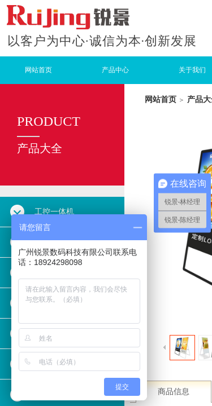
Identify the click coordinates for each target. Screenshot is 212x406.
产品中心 (115, 70)
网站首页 (38, 70)
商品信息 (173, 391)
